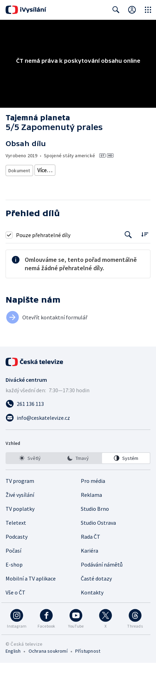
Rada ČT (90, 548)
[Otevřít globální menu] (148, 10)
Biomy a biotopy (93, 183)
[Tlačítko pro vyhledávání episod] (128, 247)
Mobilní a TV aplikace (31, 590)
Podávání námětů (102, 576)
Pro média (93, 493)
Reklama (91, 506)
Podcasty (17, 548)
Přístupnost (87, 663)
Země (63, 183)
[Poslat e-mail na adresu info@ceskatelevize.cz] (78, 430)
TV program (20, 493)
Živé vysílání (20, 506)
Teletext (16, 534)
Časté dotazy (96, 590)
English (13, 663)
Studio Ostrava (98, 534)
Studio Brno (95, 520)
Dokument (19, 170)
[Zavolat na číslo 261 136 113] (78, 416)
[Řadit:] (144, 246)
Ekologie (40, 183)
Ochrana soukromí (48, 663)
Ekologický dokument (119, 170)
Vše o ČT (15, 604)
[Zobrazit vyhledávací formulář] (116, 10)
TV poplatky (20, 520)
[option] (30, 470)
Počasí (13, 562)
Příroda (16, 183)
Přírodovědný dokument (63, 170)
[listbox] (78, 470)
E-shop (14, 576)
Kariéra (89, 562)
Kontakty (92, 604)
